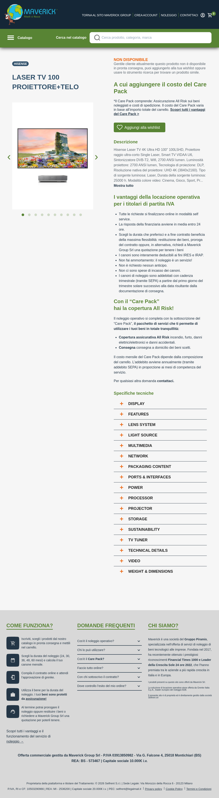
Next (96, 153)
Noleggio (169, 15)
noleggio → (15, 741)
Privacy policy (153, 789)
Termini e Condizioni (198, 789)
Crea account (146, 15)
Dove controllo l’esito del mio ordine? (101, 686)
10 (81, 216)
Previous (9, 153)
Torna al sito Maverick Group (106, 15)
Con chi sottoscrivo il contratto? (98, 677)
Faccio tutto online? (90, 668)
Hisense (20, 63)
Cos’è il (90, 659)
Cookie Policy (174, 789)
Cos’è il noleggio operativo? (95, 641)
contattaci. (165, 381)
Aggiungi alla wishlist (142, 127)
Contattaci (189, 15)
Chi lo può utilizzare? (91, 650)
